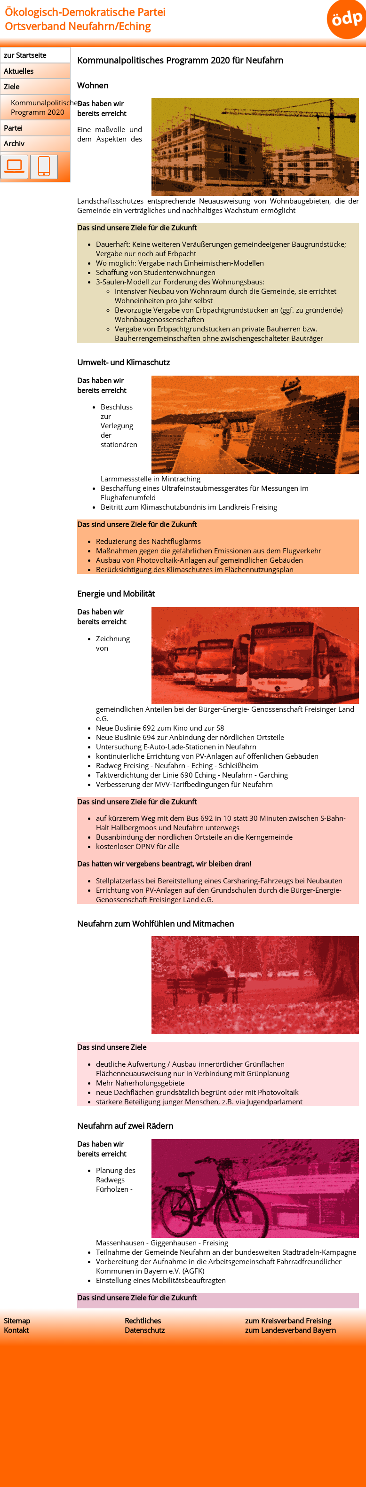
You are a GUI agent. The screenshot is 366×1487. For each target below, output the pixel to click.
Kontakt (16, 1330)
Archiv (14, 143)
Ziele (11, 86)
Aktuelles (18, 71)
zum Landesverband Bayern (290, 1330)
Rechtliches (143, 1320)
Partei (13, 128)
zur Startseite (25, 55)
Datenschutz (145, 1330)
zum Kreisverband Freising (288, 1320)
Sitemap (17, 1320)
